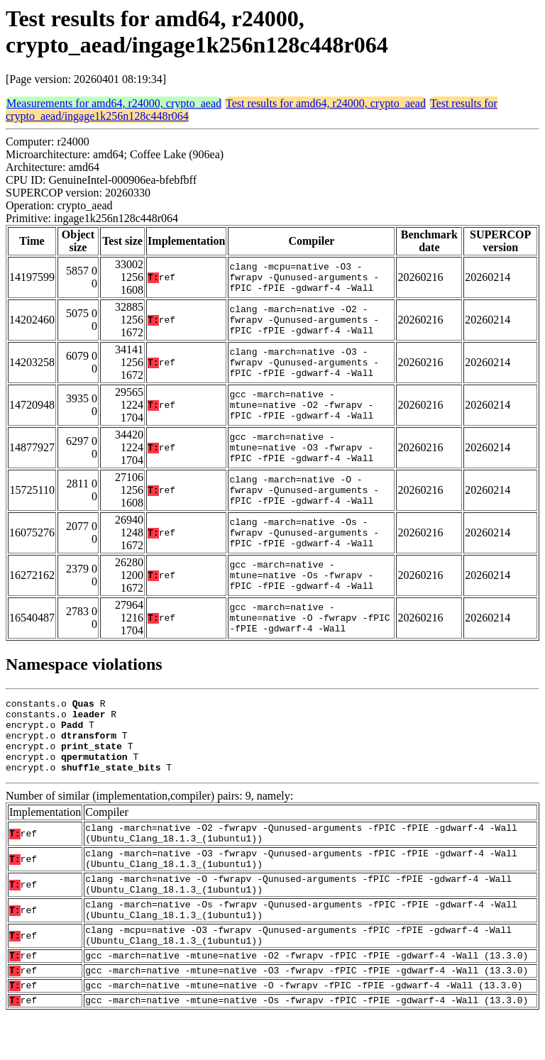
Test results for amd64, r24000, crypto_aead (326, 103)
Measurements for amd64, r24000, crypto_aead (113, 103)
